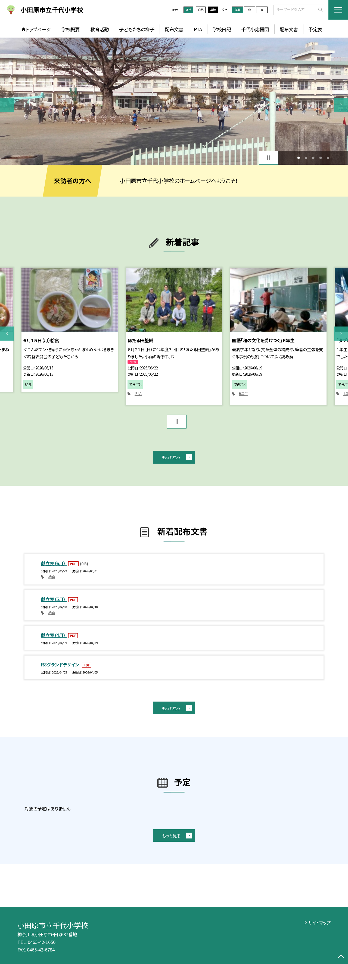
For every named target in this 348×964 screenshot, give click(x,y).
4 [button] (320, 157)
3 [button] (313, 157)
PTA (198, 29)
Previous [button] (7, 105)
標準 (237, 10)
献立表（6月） (54, 563)
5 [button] (328, 157)
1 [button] (298, 157)
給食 (51, 576)
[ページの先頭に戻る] (341, 957)
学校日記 (221, 29)
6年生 (243, 393)
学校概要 (70, 29)
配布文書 (174, 29)
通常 (188, 10)
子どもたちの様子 (136, 29)
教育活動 (99, 29)
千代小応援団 (255, 29)
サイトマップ (319, 922)
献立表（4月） (54, 635)
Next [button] (341, 105)
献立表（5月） (54, 599)
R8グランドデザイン (60, 664)
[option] (174, 101)
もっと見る (171, 457)
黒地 (213, 10)
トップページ (38, 29)
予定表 (315, 29)
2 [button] (305, 157)
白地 (200, 10)
